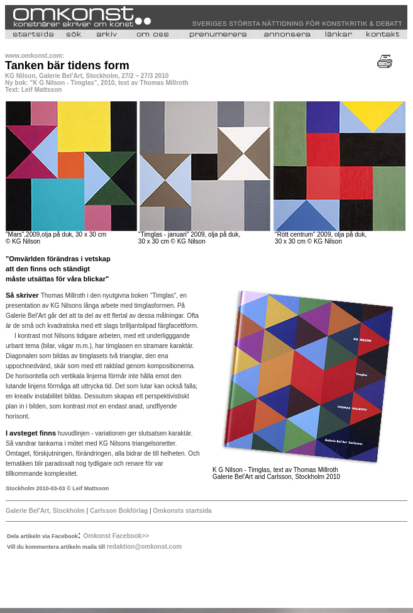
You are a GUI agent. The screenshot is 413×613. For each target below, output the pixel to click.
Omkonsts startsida (182, 510)
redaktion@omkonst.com (144, 546)
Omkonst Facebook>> (116, 535)
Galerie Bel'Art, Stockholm (45, 510)
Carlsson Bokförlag (119, 510)
